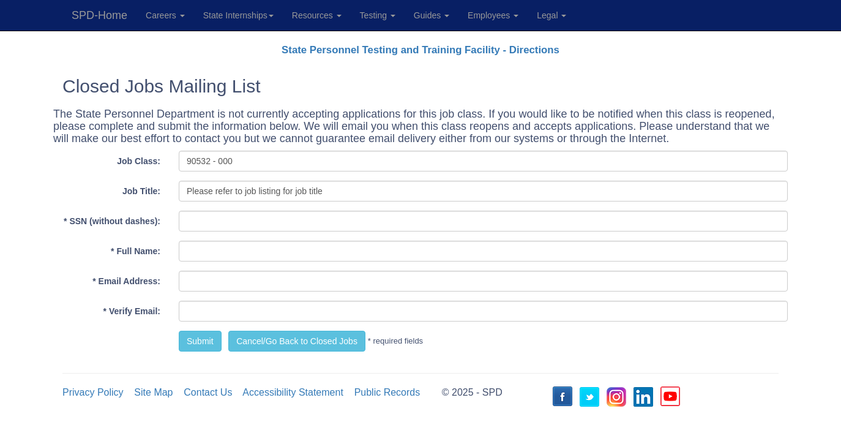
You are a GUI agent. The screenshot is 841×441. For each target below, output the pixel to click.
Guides (431, 15)
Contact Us (208, 392)
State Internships (238, 15)
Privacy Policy (93, 392)
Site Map (153, 392)
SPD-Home (99, 15)
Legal (551, 15)
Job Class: (138, 161)
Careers (165, 15)
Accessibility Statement (292, 392)
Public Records (387, 392)
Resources (317, 15)
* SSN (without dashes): (112, 221)
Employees (493, 15)
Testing (377, 15)
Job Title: (141, 191)
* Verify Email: (131, 311)
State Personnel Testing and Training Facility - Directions (420, 50)
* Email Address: (126, 281)
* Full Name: (135, 251)
